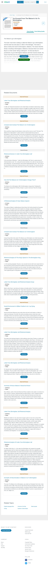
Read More (24, 116)
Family (5, 508)
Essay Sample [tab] (30, 31)
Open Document (17, 28)
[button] (2, 2)
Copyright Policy (28, 542)
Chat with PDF (28, 533)
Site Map (3, 547)
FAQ (2, 544)
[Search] (37, 2)
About (2, 542)
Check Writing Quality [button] (24, 59)
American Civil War (22, 506)
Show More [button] (24, 56)
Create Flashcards (6, 530)
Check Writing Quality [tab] (39, 31)
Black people (34, 506)
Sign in (45, 2)
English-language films (9, 506)
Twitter (29, 562)
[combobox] (20, 2)
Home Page (12, 15)
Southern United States (23, 508)
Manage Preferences (29, 551)
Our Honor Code (28, 545)
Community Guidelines (30, 544)
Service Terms (28, 549)
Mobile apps (27, 531)
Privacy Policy (28, 547)
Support (2, 545)
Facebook (29, 559)
